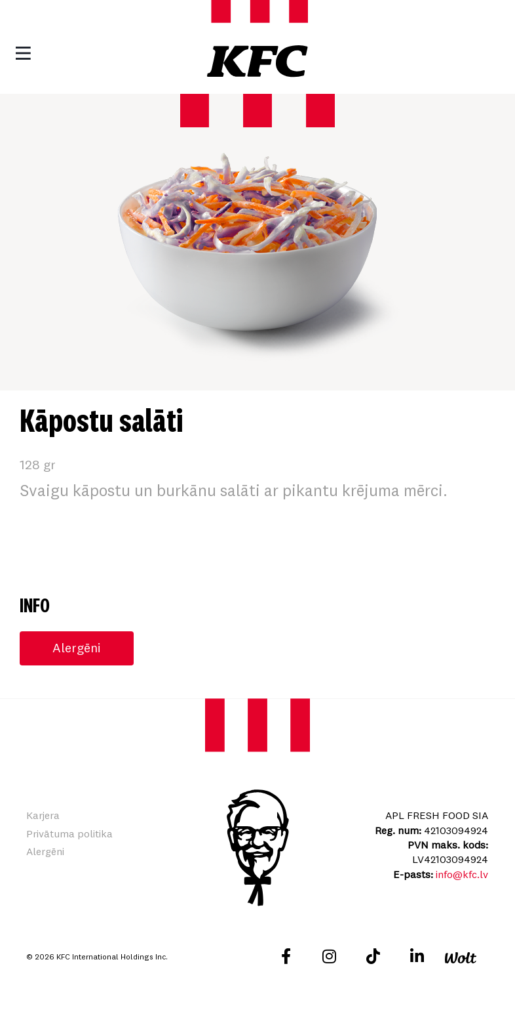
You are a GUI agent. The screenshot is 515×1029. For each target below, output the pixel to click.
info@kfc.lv (462, 874)
